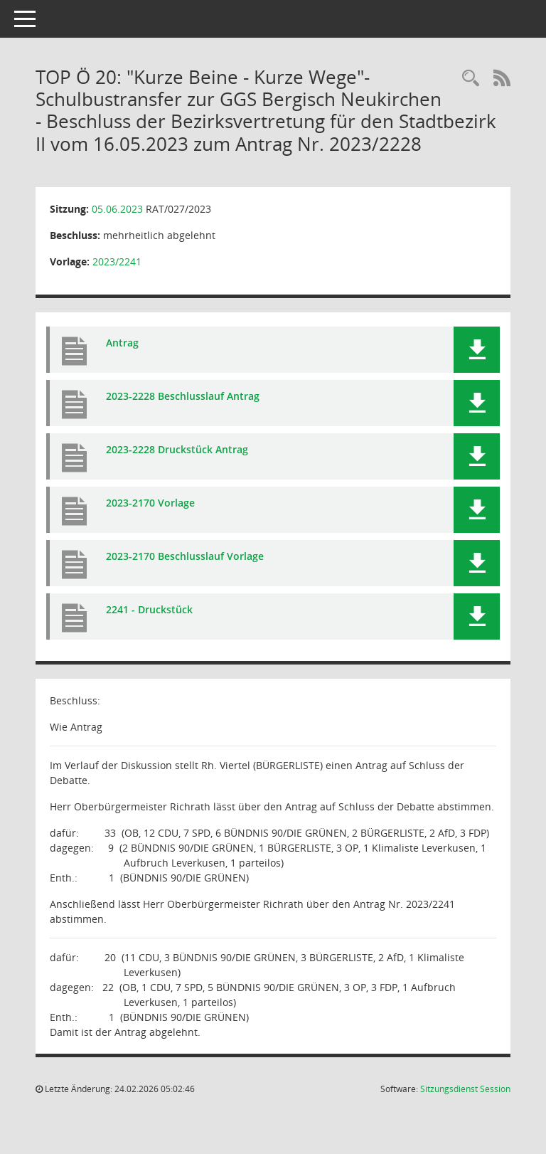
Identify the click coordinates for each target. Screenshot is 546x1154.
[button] (477, 350)
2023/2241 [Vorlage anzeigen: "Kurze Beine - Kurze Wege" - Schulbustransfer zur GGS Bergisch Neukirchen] (116, 261)
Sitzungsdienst (465, 1089)
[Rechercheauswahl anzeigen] (470, 78)
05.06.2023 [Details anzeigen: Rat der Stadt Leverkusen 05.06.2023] (117, 209)
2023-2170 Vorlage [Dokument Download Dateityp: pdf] (150, 502)
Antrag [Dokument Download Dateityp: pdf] (122, 342)
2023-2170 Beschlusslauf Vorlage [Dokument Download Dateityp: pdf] (185, 556)
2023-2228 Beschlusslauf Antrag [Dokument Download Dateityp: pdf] (182, 396)
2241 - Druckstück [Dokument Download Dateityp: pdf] (149, 609)
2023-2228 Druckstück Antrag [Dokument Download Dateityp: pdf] (177, 449)
